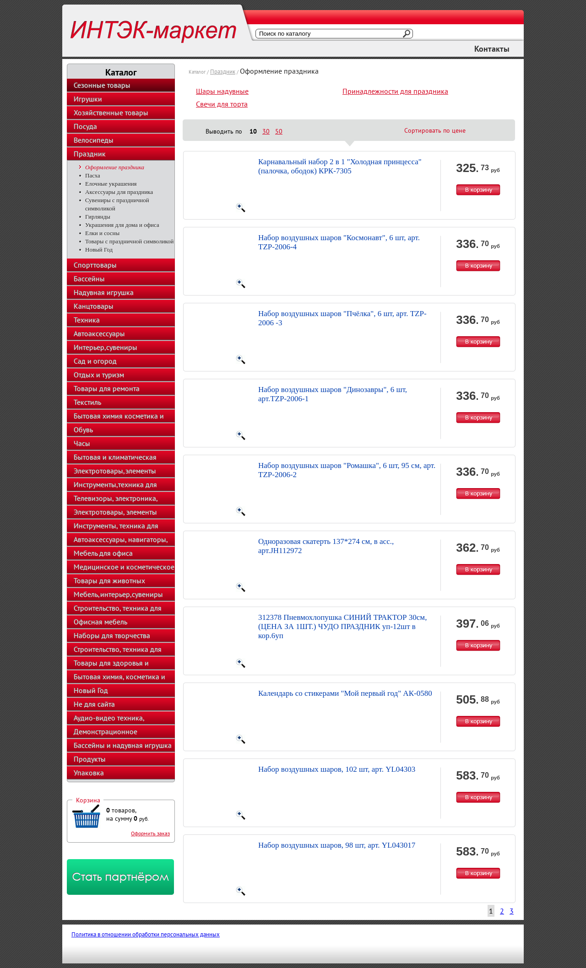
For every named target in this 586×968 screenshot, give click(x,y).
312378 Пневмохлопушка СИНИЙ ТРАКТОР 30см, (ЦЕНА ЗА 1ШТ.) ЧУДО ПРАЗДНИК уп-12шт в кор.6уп (342, 626)
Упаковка (89, 772)
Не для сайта (94, 704)
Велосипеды (94, 140)
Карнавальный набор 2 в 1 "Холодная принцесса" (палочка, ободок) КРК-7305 (340, 166)
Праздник (90, 153)
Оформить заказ (150, 833)
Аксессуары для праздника (119, 191)
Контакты (492, 48)
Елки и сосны (102, 233)
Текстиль (87, 402)
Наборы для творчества (112, 635)
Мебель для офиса (103, 553)
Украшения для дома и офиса (122, 224)
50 (278, 131)
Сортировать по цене (435, 130)
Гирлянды (97, 216)
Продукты (90, 759)
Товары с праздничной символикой (129, 241)
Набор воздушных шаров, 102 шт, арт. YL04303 (336, 769)
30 (266, 131)
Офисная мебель (100, 621)
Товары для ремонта (107, 388)
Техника (87, 319)
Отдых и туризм (99, 374)
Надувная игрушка (104, 292)
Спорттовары (95, 264)
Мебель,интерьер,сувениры (118, 594)
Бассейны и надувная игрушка (123, 745)
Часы (82, 443)
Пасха (92, 175)
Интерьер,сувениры (105, 347)
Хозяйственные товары (111, 112)
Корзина (88, 800)
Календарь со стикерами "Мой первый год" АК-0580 (345, 693)
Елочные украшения (111, 183)
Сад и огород (95, 361)
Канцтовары (94, 306)
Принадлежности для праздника (395, 91)
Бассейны (89, 278)
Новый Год (99, 249)
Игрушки (88, 98)
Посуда (85, 126)
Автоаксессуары (99, 333)
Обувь (83, 429)
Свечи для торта (222, 103)
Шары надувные (222, 91)
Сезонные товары (102, 85)
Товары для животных (109, 580)
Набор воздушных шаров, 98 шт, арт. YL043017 (336, 845)
